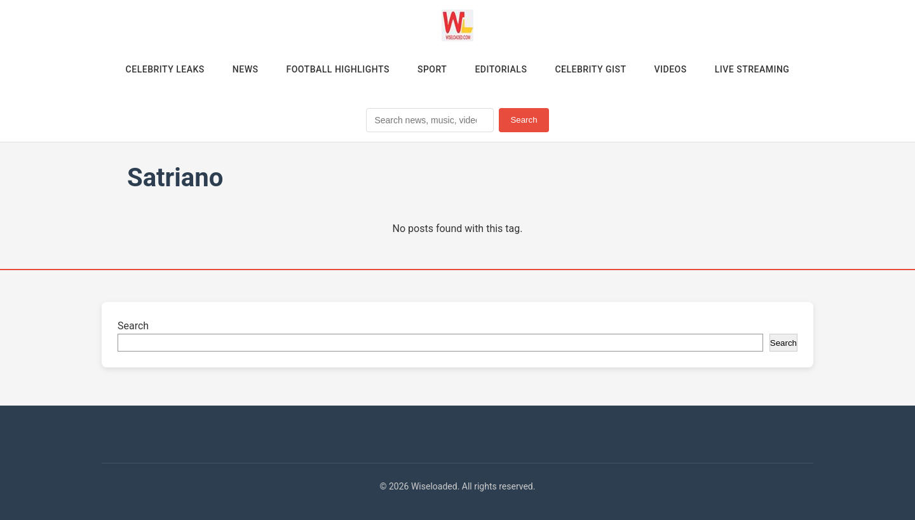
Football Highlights (338, 69)
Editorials (501, 69)
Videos (670, 69)
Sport (432, 69)
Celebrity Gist (590, 69)
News (246, 69)
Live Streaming (752, 69)
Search (523, 120)
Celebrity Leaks (165, 69)
